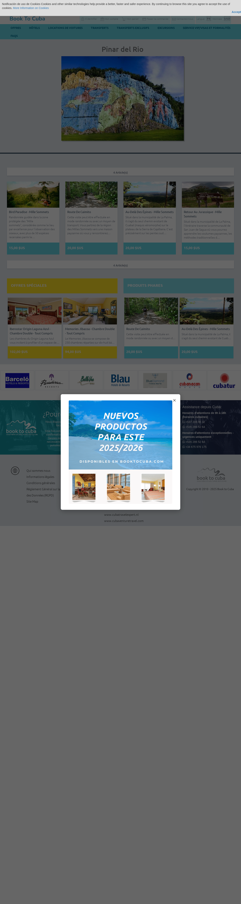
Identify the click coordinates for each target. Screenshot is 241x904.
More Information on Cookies (31, 8)
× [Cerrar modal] (174, 400)
